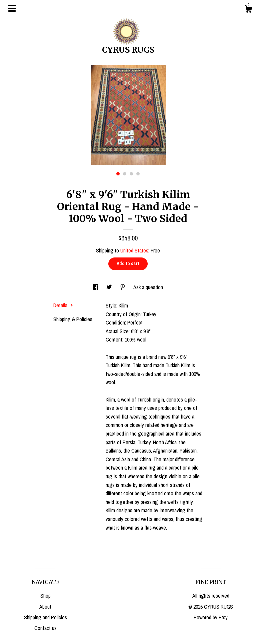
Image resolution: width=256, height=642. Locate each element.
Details (63, 305)
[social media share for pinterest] (123, 287)
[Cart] (248, 10)
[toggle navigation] (12, 8)
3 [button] (131, 173)
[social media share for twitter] (109, 287)
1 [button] (118, 173)
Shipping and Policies (45, 617)
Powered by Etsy (211, 617)
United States (134, 250)
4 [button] (138, 173)
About (45, 606)
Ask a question (148, 287)
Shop (45, 595)
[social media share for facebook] (96, 287)
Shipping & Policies (72, 319)
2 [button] (124, 173)
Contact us (45, 628)
